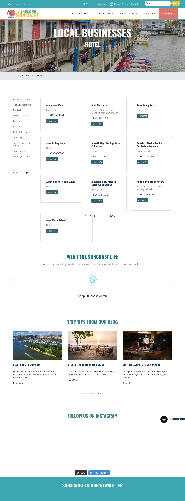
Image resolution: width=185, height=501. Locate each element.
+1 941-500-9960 (55, 153)
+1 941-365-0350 (100, 194)
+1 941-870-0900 (100, 118)
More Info (52, 121)
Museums (17, 126)
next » (112, 216)
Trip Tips (150, 13)
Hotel (40, 75)
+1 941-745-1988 (145, 156)
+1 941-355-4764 (55, 115)
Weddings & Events (22, 156)
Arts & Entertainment (22, 104)
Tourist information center (22, 144)
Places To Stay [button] (128, 13)
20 (105, 216)
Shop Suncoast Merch (92, 296)
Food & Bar (18, 110)
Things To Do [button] (104, 13)
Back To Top (20, 172)
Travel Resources (20, 151)
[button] (82, 393)
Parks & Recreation (21, 132)
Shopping (17, 137)
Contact (85, 4)
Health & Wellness (21, 115)
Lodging (16, 121)
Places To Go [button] (80, 13)
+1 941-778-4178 (145, 194)
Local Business (23, 75)
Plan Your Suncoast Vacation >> (19, 4)
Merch (168, 13)
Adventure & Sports (22, 99)
